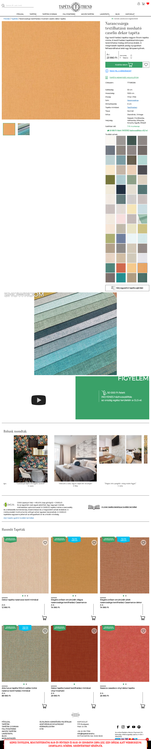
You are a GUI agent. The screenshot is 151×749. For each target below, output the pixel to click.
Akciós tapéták (9, 731)
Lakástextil (7, 734)
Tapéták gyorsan (10, 726)
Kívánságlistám (47, 726)
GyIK (42, 729)
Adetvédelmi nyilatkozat (52, 724)
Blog (4, 736)
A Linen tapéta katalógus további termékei (119, 507)
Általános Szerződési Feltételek (55, 722)
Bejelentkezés (9, 738)
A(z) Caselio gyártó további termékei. (19, 518)
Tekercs (125, 58)
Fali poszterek (9, 729)
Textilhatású (132, 107)
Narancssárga (132, 100)
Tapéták (14, 19)
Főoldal (7, 19)
